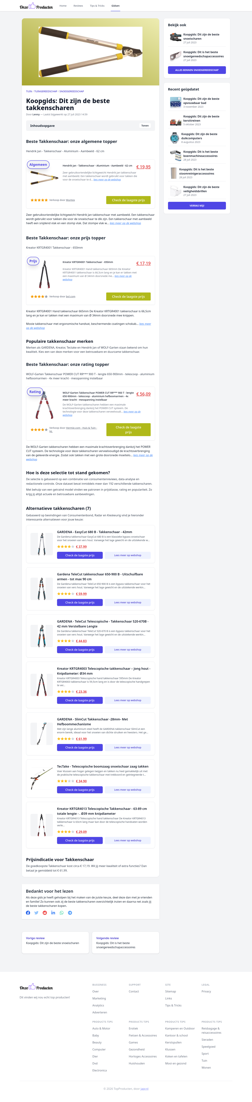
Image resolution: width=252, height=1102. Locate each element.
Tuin (29, 91)
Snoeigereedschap (71, 91)
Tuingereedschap (45, 91)
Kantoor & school (176, 1035)
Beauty (97, 1042)
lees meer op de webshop (107, 179)
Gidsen (115, 5)
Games (133, 1042)
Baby (95, 1035)
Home (62, 5)
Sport (205, 1054)
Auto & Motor (101, 1028)
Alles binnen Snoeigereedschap (197, 70)
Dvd (95, 1063)
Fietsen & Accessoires (143, 1035)
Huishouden (137, 1063)
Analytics (98, 1005)
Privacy (206, 991)
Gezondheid (137, 1049)
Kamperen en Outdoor (180, 1028)
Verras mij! (197, 205)
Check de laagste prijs (128, 200)
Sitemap (170, 991)
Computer (99, 1049)
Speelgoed (208, 1047)
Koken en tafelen (176, 1056)
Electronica (99, 1070)
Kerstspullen (173, 1042)
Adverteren (99, 1012)
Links (168, 998)
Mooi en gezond (175, 1063)
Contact (134, 991)
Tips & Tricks (97, 5)
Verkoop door (62, 200)
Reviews (78, 5)
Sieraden (207, 1040)
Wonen (206, 1068)
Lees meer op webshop (127, 555)
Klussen (170, 1049)
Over (95, 991)
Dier (95, 1056)
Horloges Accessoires (143, 1056)
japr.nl (144, 1089)
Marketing (99, 998)
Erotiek (133, 1028)
